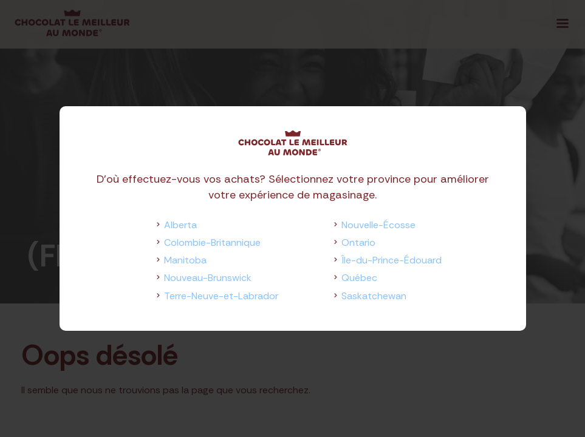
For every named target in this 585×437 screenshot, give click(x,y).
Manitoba (185, 260)
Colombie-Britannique (212, 242)
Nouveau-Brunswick (207, 277)
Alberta (180, 224)
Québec (359, 277)
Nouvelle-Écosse (378, 224)
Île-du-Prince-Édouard (391, 260)
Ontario (358, 242)
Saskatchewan (373, 296)
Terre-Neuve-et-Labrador (221, 296)
